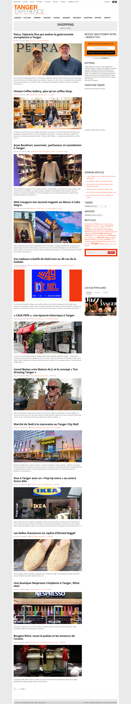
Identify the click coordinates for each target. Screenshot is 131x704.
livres (96, 235)
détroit (44, 151)
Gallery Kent (96, 232)
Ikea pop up (32, 484)
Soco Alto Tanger (44, 484)
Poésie (112, 239)
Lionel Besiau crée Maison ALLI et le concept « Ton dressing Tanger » (46, 370)
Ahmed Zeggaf (34, 536)
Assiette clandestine (34, 265)
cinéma (88, 226)
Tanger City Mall (49, 427)
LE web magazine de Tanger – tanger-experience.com (32, 702)
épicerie (36, 319)
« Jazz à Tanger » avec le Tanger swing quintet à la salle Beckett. (100, 314)
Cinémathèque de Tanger (97, 226)
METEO (32, 1)
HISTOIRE (39, 1)
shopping (40, 427)
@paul (16, 40)
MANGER (66, 18)
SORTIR (107, 18)
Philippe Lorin (94, 239)
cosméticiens (39, 151)
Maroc (106, 235)
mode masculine (44, 375)
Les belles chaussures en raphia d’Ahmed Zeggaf (44, 533)
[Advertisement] (101, 271)
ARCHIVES (88, 215)
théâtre (106, 244)
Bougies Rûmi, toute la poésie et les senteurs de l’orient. (44, 637)
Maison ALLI (37, 375)
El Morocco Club (107, 228)
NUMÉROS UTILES (73, 1)
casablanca (101, 224)
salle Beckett (94, 241)
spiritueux (40, 319)
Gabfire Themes (112, 702)
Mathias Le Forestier (53, 265)
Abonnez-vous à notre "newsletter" (101, 52)
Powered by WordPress (95, 702)
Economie (49, 208)
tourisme (111, 244)
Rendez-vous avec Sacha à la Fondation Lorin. (99, 189)
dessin (98, 228)
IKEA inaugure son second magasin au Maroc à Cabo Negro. (47, 203)
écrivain (87, 245)
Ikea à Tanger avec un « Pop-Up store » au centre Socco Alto (45, 479)
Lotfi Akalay (101, 235)
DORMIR (37, 18)
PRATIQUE (48, 1)
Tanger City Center (39, 589)
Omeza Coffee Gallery (42, 94)
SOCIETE (98, 18)
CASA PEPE (31, 319)
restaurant (87, 241)
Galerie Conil (102, 230)
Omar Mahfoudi (89, 237)
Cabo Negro (38, 208)
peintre (95, 237)
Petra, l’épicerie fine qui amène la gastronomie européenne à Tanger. (43, 35)
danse (91, 228)
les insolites (98, 233)
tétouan (115, 244)
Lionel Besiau (31, 375)
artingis (96, 224)
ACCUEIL (25, 1)
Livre (93, 235)
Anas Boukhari (32, 151)
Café (29, 589)
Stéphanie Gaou (102, 241)
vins (44, 319)
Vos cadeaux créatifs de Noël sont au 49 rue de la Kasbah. (45, 260)
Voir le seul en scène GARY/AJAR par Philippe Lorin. (101, 192)
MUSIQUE (77, 18)
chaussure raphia (41, 536)
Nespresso (32, 589)
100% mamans (89, 224)
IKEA (43, 208)
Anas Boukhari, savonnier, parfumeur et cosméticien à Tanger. (48, 146)
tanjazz (101, 244)
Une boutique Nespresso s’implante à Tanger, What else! (46, 584)
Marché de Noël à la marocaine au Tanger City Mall (46, 424)
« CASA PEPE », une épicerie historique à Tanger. (44, 315)
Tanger (43, 427)
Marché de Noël (33, 427)
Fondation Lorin (91, 230)
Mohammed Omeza (32, 94)
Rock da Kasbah (70, 265)
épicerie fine (30, 40)
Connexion (86, 702)
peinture (100, 237)
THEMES (87, 206)
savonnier (53, 151)
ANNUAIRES (17, 1)
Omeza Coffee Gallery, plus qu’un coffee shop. (43, 91)
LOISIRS (56, 18)
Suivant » (23, 689)
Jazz (91, 234)
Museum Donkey (62, 265)
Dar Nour (95, 228)
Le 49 (40, 265)
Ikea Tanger (37, 484)
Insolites (102, 232)
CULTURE (27, 18)
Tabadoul (110, 241)
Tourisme (66, 151)
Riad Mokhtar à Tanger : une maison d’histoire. (99, 181)
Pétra (34, 40)
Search (107, 1)
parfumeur (48, 151)
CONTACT (55, 1)
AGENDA (63, 1)
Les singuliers (45, 265)
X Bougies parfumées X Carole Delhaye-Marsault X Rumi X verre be (43, 642)
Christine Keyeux (109, 224)
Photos (108, 239)
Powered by (101, 58)
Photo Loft (102, 239)
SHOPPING (88, 18)
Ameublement (32, 208)
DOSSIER (47, 18)
